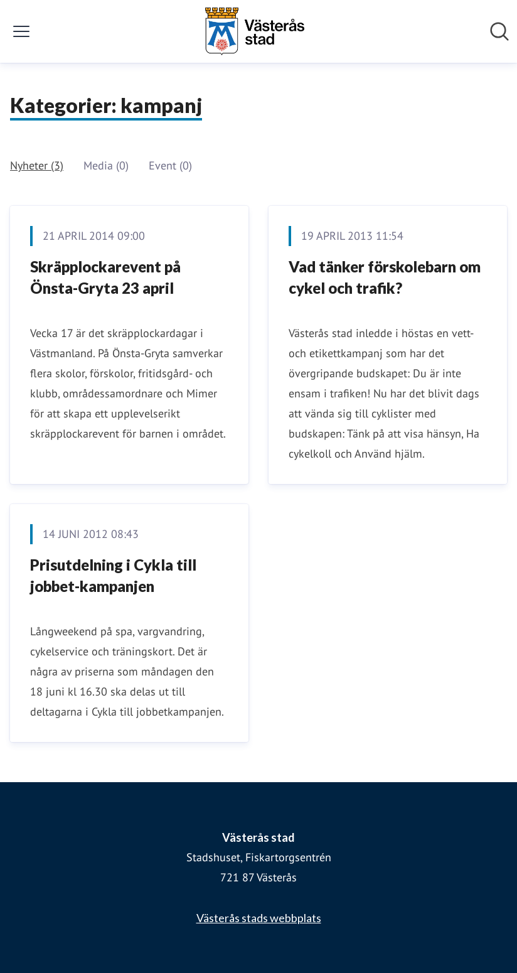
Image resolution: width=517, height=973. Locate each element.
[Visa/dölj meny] (21, 31)
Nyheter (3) (36, 165)
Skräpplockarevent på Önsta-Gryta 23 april (105, 277)
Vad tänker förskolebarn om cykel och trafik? (385, 277)
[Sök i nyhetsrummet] (499, 31)
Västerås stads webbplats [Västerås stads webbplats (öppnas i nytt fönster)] (258, 918)
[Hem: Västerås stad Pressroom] (254, 31)
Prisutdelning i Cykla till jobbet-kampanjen (113, 575)
